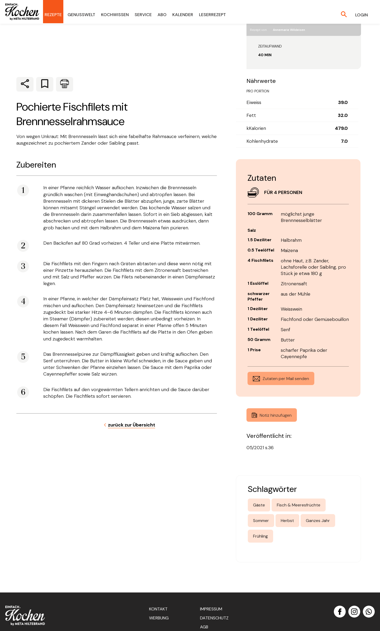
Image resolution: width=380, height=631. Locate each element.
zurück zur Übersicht (131, 425)
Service (143, 14)
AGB (204, 627)
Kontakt (158, 609)
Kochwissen (115, 14)
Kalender (182, 14)
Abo (162, 14)
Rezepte (53, 14)
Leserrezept (212, 14)
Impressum (211, 609)
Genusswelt (81, 14)
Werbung (159, 618)
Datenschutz (214, 618)
